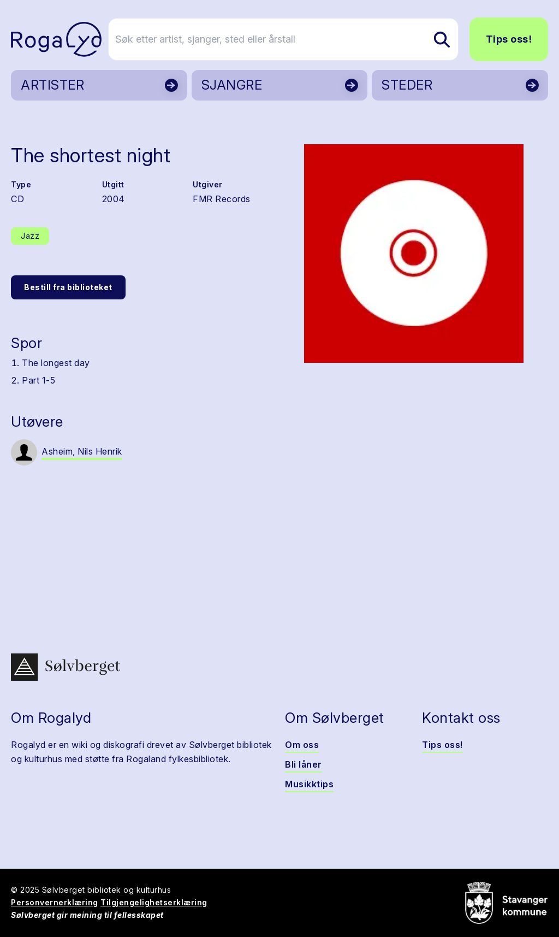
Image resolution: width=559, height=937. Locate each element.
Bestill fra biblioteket (68, 287)
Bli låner (303, 764)
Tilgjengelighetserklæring (153, 902)
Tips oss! (509, 39)
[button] (414, 253)
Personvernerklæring (54, 902)
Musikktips (309, 784)
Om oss (302, 744)
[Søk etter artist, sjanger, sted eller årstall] (284, 39)
